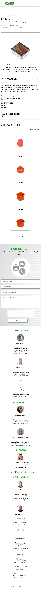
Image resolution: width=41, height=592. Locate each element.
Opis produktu (9, 79)
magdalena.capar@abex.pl (20, 423)
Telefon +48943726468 (20, 498)
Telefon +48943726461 (20, 522)
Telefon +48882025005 (20, 396)
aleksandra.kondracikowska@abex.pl (20, 472)
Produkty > (3, 15)
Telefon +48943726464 (20, 548)
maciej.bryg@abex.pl (20, 398)
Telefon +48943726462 (20, 471)
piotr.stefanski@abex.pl (20, 550)
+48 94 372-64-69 (20, 567)
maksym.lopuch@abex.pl (20, 353)
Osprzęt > (9, 15)
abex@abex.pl (20, 570)
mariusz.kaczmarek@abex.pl (20, 500)
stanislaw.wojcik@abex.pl (20, 375)
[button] (34, 3)
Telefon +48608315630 (20, 374)
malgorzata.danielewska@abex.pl (20, 445)
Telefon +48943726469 (20, 422)
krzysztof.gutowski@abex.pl (20, 524)
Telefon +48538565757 (20, 352)
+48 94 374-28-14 (20, 568)
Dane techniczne (11, 114)
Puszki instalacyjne (16, 15)
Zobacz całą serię (34, 129)
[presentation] (20, 314)
